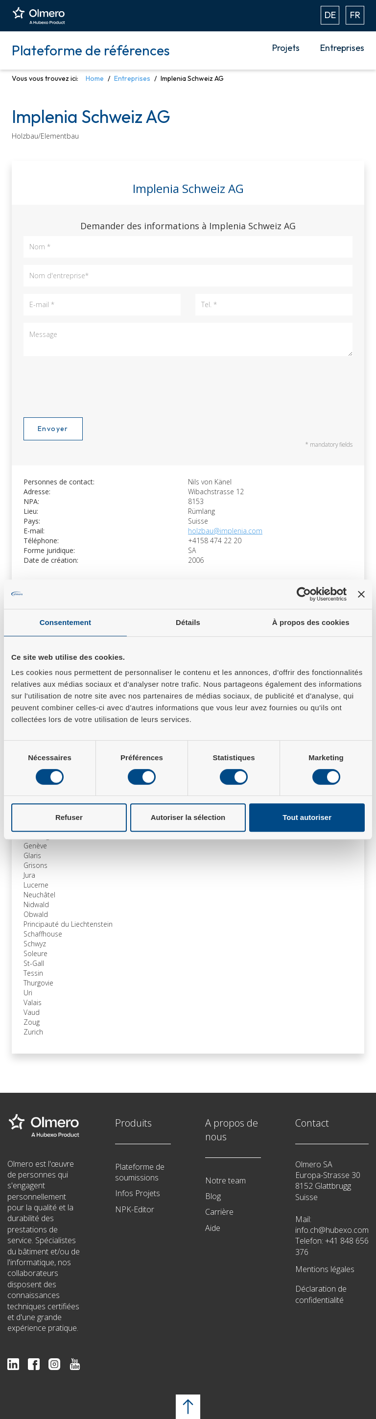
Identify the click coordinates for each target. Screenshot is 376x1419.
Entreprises (342, 47)
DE (330, 15)
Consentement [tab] (65, 622)
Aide (212, 1228)
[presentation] (98, 385)
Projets (286, 47)
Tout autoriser (306, 817)
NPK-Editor (134, 1209)
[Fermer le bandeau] (361, 594)
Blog (213, 1196)
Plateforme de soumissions (139, 1172)
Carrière (219, 1211)
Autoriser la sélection (188, 817)
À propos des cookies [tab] (311, 622)
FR (355, 15)
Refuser (69, 817)
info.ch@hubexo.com (332, 1230)
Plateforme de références (91, 50)
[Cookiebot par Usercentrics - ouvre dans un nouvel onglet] (304, 594)
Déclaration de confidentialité (321, 1294)
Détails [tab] (188, 622)
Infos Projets (137, 1193)
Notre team (225, 1180)
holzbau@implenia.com (225, 530)
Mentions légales (324, 1269)
